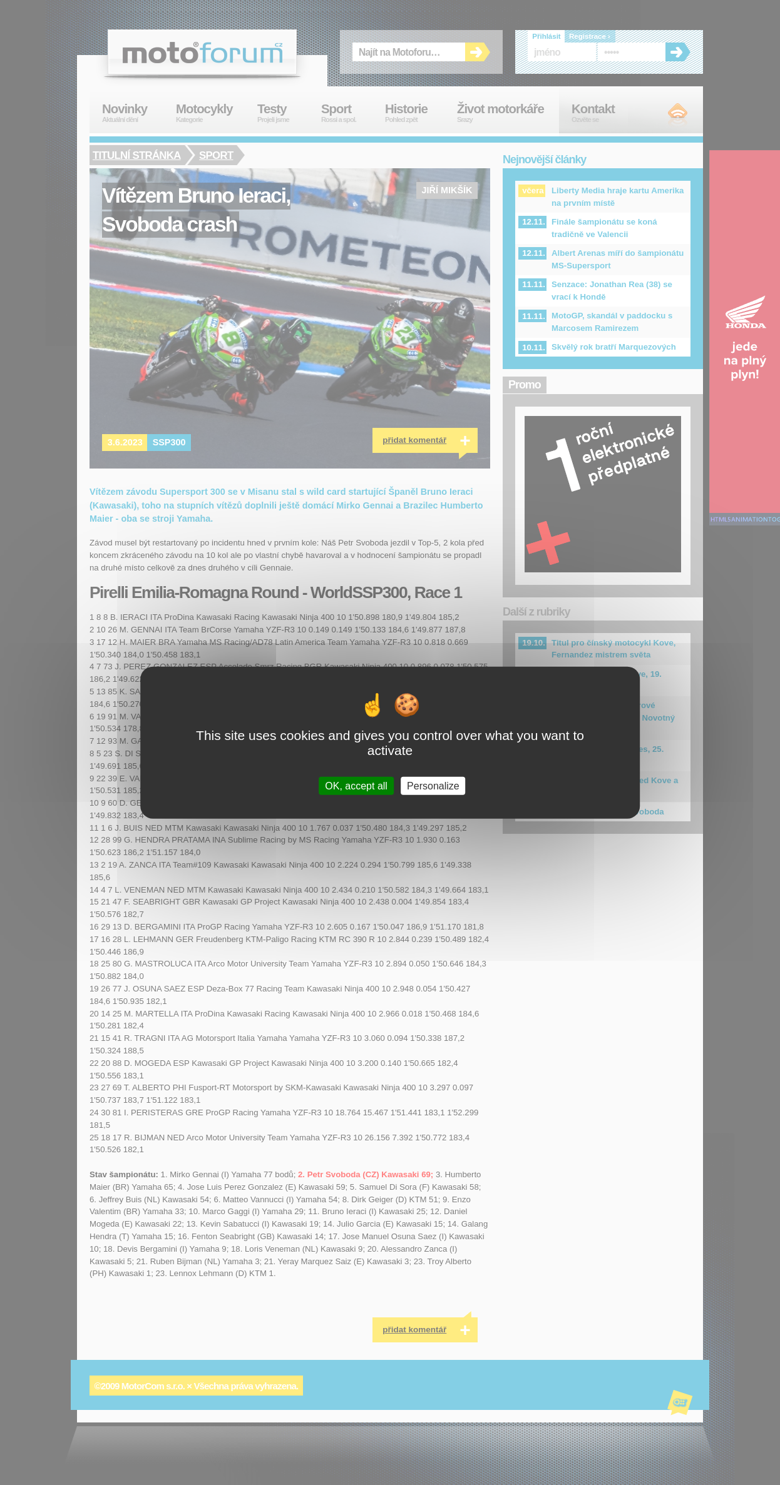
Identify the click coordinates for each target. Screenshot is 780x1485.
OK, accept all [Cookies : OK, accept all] (356, 785)
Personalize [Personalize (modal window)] (433, 785)
